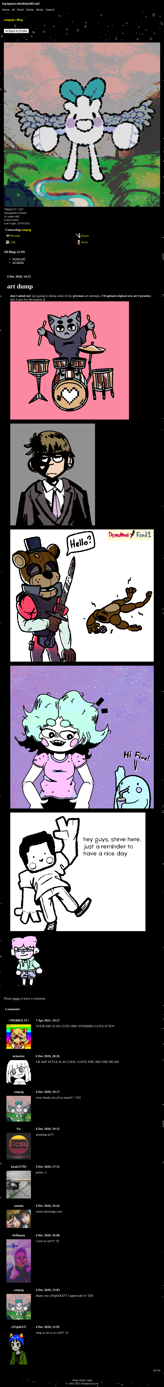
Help (82, 1380)
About (75, 1380)
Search (50, 9)
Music (40, 9)
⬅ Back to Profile (16, 31)
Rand (20, 9)
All (14, 9)
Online (30, 9)
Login (89, 1380)
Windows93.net (89, 1383)
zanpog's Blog (13, 19)
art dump (18, 262)
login (16, 998)
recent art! (18, 258)
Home (6, 9)
